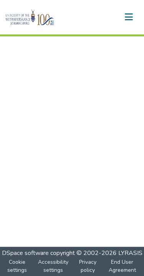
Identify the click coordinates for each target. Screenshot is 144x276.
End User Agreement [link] (122, 266)
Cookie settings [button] (17, 266)
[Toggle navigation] (128, 17)
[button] (43, 17)
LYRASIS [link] (130, 253)
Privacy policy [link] (87, 266)
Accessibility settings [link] (53, 266)
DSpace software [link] (25, 253)
